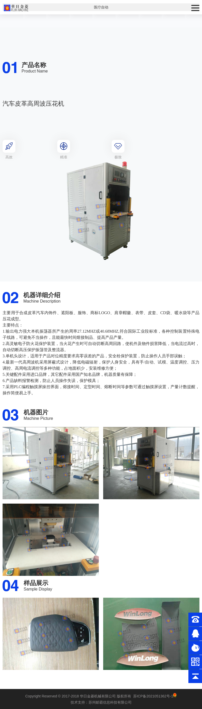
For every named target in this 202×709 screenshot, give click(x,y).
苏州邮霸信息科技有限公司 (110, 702)
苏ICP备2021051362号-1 (153, 696)
